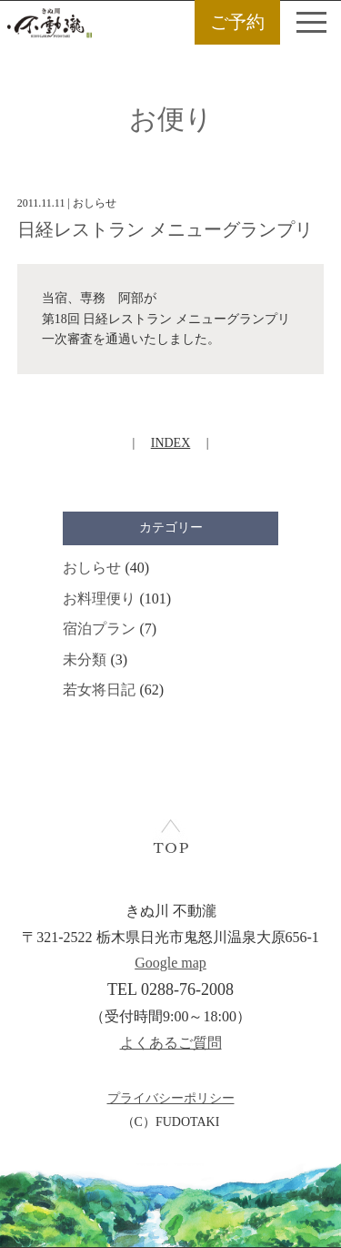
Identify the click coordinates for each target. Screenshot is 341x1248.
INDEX (171, 443)
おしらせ (92, 567)
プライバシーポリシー (171, 1098)
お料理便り (99, 598)
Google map (170, 962)
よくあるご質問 (171, 1042)
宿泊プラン (99, 628)
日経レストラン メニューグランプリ (165, 229)
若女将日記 (99, 689)
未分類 (84, 659)
